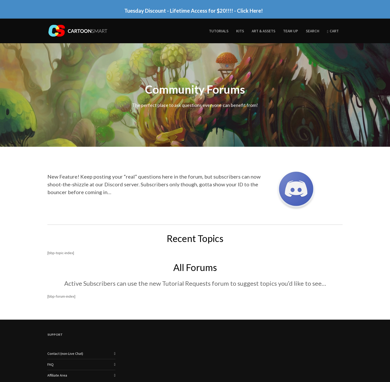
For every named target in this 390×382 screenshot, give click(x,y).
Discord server (121, 184)
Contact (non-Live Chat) (65, 353)
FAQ (50, 364)
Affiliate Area (57, 375)
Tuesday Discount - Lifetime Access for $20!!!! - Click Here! (193, 11)
